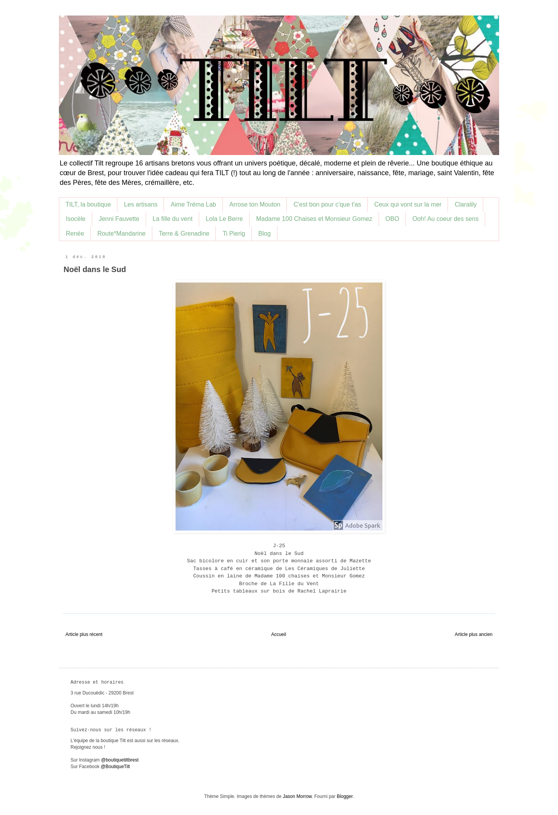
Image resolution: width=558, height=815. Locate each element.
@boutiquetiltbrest (120, 760)
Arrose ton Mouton (255, 204)
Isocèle (76, 218)
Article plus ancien (474, 634)
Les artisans (140, 204)
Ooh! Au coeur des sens (445, 218)
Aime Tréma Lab (193, 204)
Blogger (345, 796)
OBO (393, 218)
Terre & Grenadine (184, 233)
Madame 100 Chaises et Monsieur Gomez (314, 218)
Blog (264, 233)
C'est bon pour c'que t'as (327, 204)
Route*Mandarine (121, 233)
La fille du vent (173, 218)
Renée (75, 233)
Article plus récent (83, 634)
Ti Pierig (233, 233)
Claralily (466, 204)
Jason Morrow (297, 796)
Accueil (278, 634)
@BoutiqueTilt (115, 766)
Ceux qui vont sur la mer (407, 204)
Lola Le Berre (224, 218)
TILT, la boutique (88, 204)
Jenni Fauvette (119, 218)
